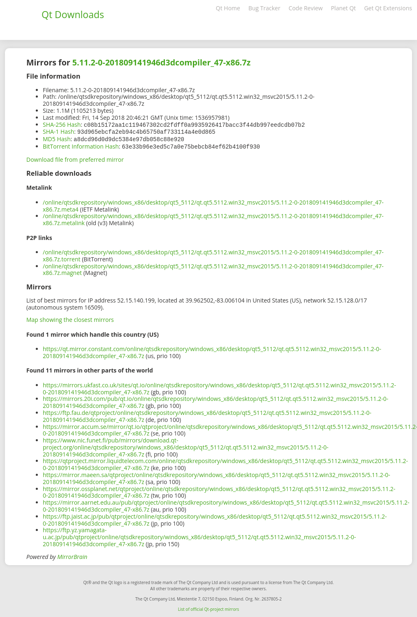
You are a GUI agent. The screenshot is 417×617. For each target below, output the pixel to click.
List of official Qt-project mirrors (208, 607)
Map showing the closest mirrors (70, 318)
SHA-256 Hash (62, 124)
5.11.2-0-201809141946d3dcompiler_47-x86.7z (161, 62)
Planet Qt (343, 8)
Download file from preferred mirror (75, 158)
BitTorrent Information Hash (81, 145)
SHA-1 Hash (58, 131)
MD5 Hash (57, 138)
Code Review (306, 8)
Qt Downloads (73, 14)
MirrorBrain (72, 555)
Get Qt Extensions (388, 8)
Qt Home (228, 8)
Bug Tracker (264, 8)
